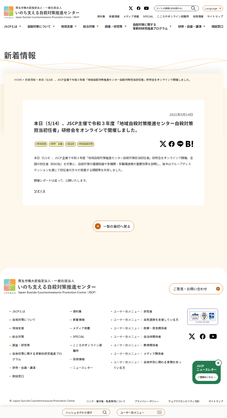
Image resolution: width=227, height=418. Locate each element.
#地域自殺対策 (85, 143)
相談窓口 (217, 26)
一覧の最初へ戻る (116, 226)
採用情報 (198, 16)
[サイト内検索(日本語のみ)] (193, 8)
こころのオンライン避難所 (173, 16)
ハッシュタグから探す (79, 412)
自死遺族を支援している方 (146, 319)
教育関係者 (136, 345)
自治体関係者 (137, 336)
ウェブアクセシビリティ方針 (183, 401)
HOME (18, 79)
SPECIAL (148, 16)
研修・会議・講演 (189, 26)
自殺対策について (39, 26)
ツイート (40, 191)
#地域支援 (41, 143)
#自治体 (70, 143)
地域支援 (67, 26)
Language (211, 8)
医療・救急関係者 (140, 328)
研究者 (133, 311)
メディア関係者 (139, 353)
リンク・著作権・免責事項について (105, 401)
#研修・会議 (56, 143)
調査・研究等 (113, 26)
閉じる (221, 363)
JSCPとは (10, 26)
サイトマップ (215, 16)
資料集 (101, 16)
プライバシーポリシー (147, 401)
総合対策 (89, 26)
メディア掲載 (131, 16)
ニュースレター (83, 367)
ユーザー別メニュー (132, 412)
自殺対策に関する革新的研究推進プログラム (150, 26)
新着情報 (114, 16)
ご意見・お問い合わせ (190, 288)
